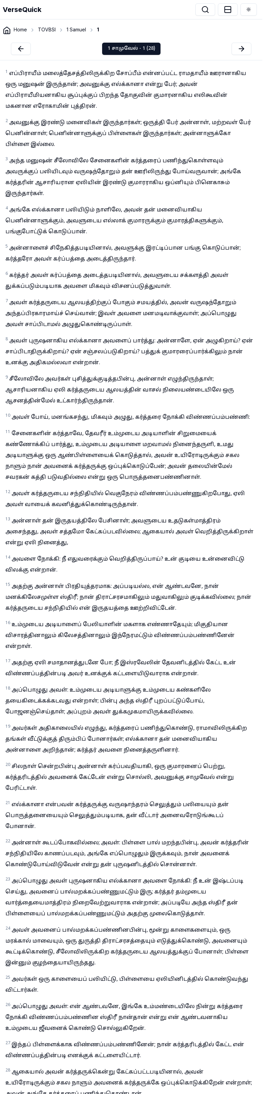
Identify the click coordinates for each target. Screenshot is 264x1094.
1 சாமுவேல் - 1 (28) (131, 48)
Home (20, 29)
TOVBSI (47, 29)
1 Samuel (76, 29)
